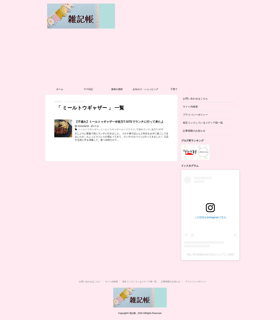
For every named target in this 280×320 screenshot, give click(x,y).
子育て (174, 89)
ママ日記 (88, 89)
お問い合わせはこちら (195, 98)
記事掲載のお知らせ (194, 130)
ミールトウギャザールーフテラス (117, 129)
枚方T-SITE (157, 129)
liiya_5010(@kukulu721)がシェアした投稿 (210, 254)
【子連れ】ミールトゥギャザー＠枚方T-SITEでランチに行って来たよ (119, 121)
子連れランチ (143, 129)
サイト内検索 (190, 106)
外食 (96, 126)
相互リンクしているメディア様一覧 (203, 122)
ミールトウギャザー (88, 129)
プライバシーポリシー (195, 114)
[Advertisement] (140, 59)
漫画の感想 (117, 89)
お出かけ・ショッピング (145, 89)
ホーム (59, 89)
